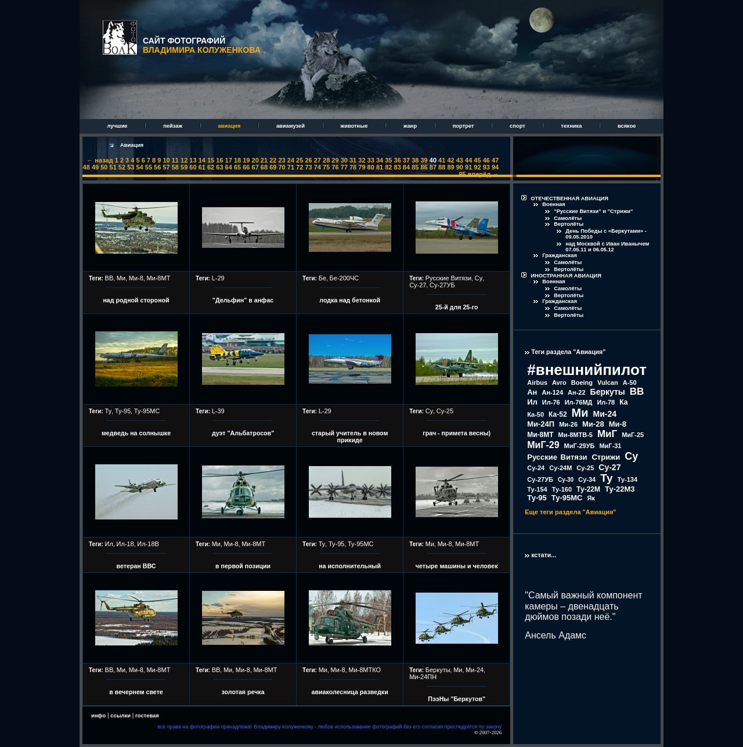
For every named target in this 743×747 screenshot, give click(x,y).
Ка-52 (558, 414)
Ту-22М (588, 489)
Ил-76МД (579, 402)
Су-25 (445, 410)
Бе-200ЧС (344, 278)
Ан (532, 392)
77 (344, 167)
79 (361, 167)
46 (486, 160)
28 (326, 160)
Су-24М (560, 467)
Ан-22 (577, 392)
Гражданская (559, 255)
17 (228, 160)
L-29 (218, 278)
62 (210, 167)
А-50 (630, 382)
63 (219, 167)
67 (255, 167)
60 (192, 167)
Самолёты (568, 218)
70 (281, 167)
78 (352, 167)
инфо (98, 716)
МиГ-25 (633, 434)
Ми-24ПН (423, 676)
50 (103, 167)
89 (450, 167)
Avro (559, 382)
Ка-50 (535, 414)
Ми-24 (475, 669)
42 (450, 160)
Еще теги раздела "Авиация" (570, 511)
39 (423, 160)
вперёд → (483, 174)
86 (423, 167)
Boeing (582, 382)
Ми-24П (540, 424)
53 (130, 167)
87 (433, 167)
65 (237, 167)
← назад (99, 160)
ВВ (109, 278)
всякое (627, 126)
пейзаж (173, 126)
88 (441, 167)
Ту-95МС (147, 410)
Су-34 (587, 479)
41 (441, 160)
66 (246, 167)
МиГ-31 (610, 445)
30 (344, 160)
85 (415, 167)
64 (228, 167)
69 (272, 167)
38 (415, 160)
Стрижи (605, 457)
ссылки (120, 716)
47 (495, 160)
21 (264, 160)
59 (184, 167)
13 (192, 160)
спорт (518, 126)
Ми (121, 278)
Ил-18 (125, 543)
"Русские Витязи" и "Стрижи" (593, 211)
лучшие (118, 126)
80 (370, 167)
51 (113, 167)
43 (459, 160)
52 (121, 167)
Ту (108, 410)
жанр (411, 126)
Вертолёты (568, 224)
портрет (464, 126)
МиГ (607, 433)
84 (406, 167)
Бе (322, 278)
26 (308, 160)
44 (468, 160)
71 (290, 167)
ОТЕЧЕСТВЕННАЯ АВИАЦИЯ (569, 198)
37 (406, 160)
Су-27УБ (442, 285)
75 (326, 167)
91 (468, 167)
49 (95, 167)
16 (219, 160)
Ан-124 (552, 392)
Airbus (537, 382)
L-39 (218, 410)
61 (202, 167)
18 (237, 160)
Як (590, 498)
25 (299, 160)
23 (281, 160)
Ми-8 (136, 278)
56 (157, 167)
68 (264, 167)
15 (210, 160)
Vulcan (607, 382)
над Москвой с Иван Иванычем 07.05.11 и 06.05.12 (607, 246)
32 (361, 160)
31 (352, 160)
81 (379, 167)
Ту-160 (562, 489)
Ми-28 (593, 424)
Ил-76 (551, 402)
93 (486, 167)
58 (175, 167)
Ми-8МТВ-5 (575, 434)
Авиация (131, 145)
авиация (230, 126)
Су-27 (417, 285)
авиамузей (291, 126)
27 (317, 160)
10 (166, 160)
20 (255, 160)
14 (202, 160)
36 (397, 160)
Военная (553, 204)
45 (477, 160)
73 (308, 167)
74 (317, 167)
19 (246, 160)
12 (184, 160)
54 (139, 167)
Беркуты (437, 669)
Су (478, 278)
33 (370, 160)
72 (299, 167)
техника (572, 126)
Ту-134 (627, 479)
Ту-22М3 (620, 489)
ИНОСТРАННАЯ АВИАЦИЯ (566, 276)
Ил (109, 543)
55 (148, 167)
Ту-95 (123, 410)
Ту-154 (537, 489)
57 (166, 167)
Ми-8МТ (158, 278)
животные (355, 126)
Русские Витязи (448, 278)
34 (379, 160)
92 (477, 167)
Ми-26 (568, 424)
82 (388, 167)
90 (459, 167)
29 (334, 160)
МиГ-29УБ (579, 445)
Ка (623, 402)
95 (462, 174)
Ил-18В (148, 543)
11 (175, 160)
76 (334, 167)
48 (86, 167)
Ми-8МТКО (364, 669)
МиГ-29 (543, 445)
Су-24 (535, 467)
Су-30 (566, 480)
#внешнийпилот (587, 369)
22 (272, 160)
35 (388, 160)
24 (290, 160)
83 (397, 167)
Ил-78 (606, 402)
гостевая (147, 716)
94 (495, 167)
